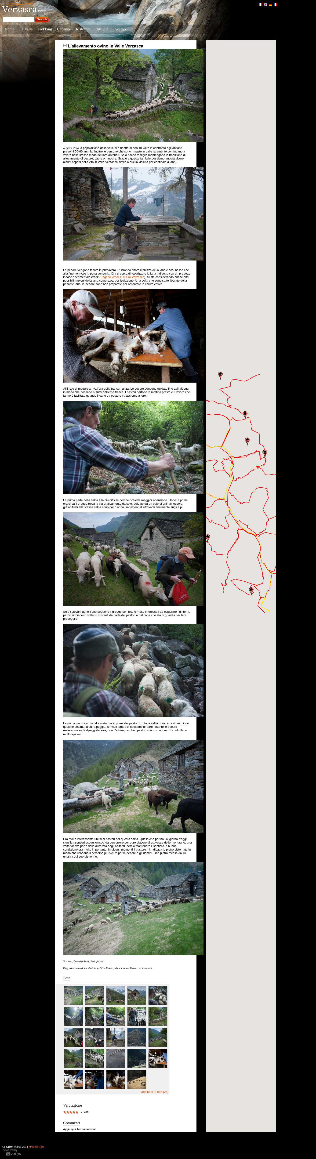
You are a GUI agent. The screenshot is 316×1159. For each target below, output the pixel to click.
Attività (102, 29)
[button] (207, 538)
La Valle (26, 29)
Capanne (64, 29)
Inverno (119, 29)
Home (10, 29)
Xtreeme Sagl (36, 1146)
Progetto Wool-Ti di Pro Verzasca (121, 277)
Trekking (45, 29)
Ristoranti (83, 29)
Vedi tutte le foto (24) (154, 1092)
